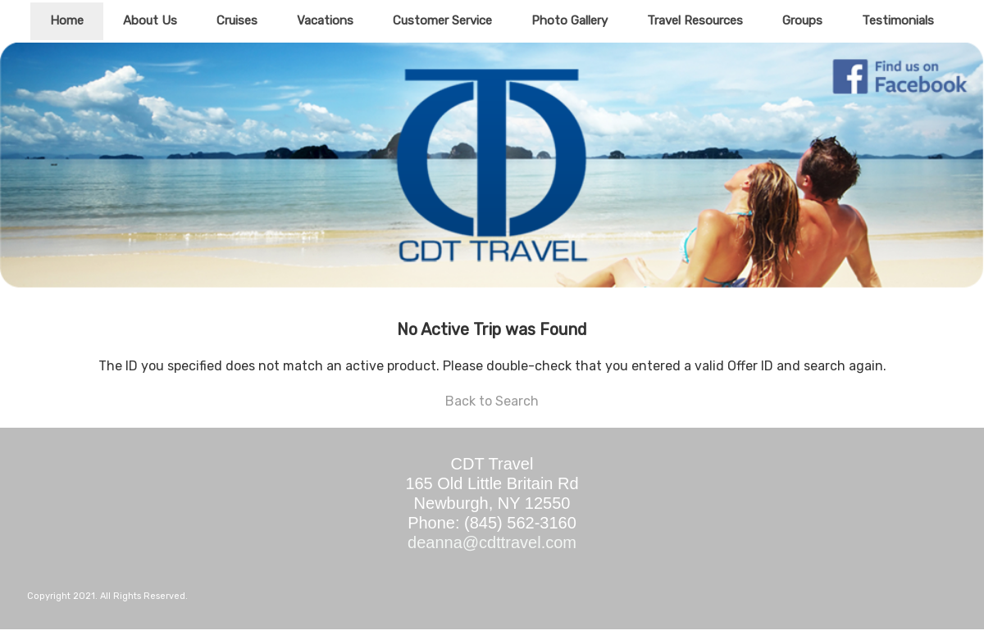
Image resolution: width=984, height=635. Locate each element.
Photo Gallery (569, 20)
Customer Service (442, 20)
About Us (150, 20)
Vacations (325, 20)
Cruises (236, 20)
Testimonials (898, 20)
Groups (802, 20)
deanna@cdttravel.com (492, 542)
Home (67, 20)
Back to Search (492, 401)
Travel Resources (695, 20)
